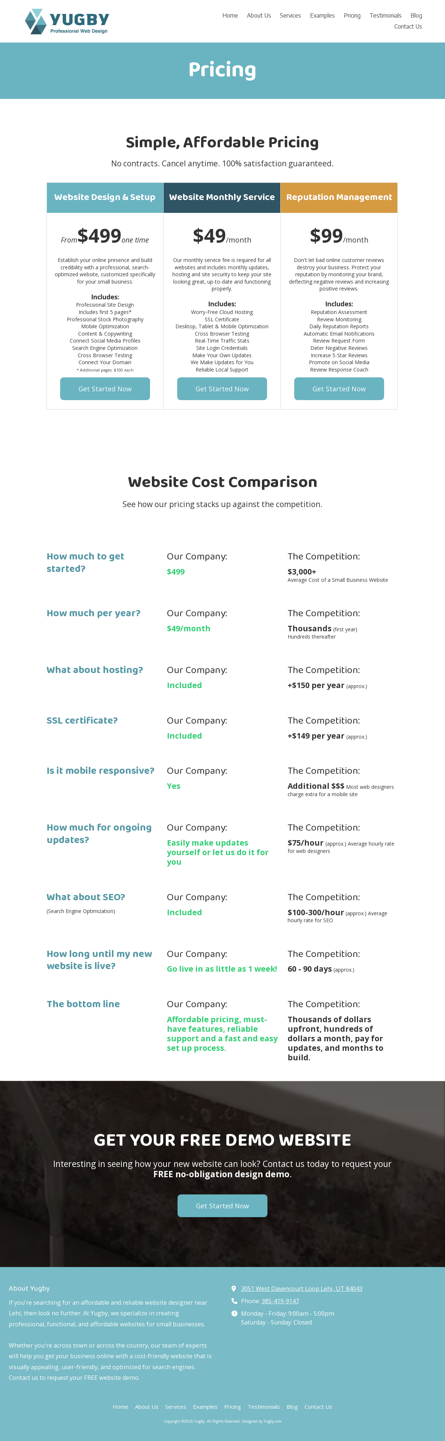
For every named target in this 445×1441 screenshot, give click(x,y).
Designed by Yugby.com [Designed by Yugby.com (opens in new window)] (262, 1421)
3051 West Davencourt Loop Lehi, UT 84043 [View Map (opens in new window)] (301, 1289)
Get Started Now (105, 388)
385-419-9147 (280, 1301)
